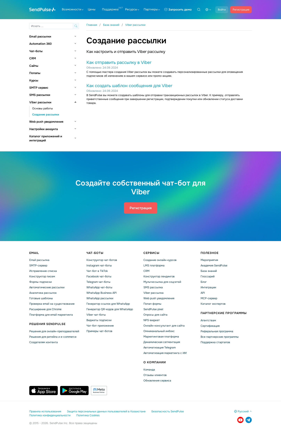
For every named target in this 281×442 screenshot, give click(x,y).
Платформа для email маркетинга (51, 314)
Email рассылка (39, 260)
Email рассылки (40, 36)
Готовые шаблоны (41, 298)
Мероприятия (209, 260)
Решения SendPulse (47, 324)
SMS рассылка (153, 287)
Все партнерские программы (220, 336)
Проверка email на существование (52, 303)
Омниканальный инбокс (159, 331)
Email (34, 253)
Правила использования (45, 411)
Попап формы (152, 303)
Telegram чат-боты (98, 282)
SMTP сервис (38, 88)
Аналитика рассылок (43, 293)
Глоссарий (207, 276)
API (203, 293)
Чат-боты (36, 51)
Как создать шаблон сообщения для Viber (129, 85)
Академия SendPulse (214, 265)
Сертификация (210, 326)
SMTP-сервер (38, 265)
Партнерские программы (224, 313)
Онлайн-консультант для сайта (164, 325)
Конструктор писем (42, 276)
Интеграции (208, 287)
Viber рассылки (40, 102)
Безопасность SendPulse (167, 411)
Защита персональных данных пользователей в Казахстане (106, 411)
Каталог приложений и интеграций (45, 138)
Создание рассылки (45, 114)
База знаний (209, 271)
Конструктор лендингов (159, 276)
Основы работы (42, 108)
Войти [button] (222, 9)
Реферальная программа (217, 331)
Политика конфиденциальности (49, 415)
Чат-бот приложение (100, 325)
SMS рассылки (39, 95)
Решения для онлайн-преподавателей (54, 331)
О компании (154, 362)
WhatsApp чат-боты (99, 287)
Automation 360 (40, 44)
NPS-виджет (151, 320)
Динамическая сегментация (161, 342)
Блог (204, 282)
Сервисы (151, 253)
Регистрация (241, 9)
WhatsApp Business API (101, 293)
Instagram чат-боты (99, 265)
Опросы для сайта (155, 314)
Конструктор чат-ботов (101, 260)
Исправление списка (43, 271)
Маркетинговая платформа (161, 336)
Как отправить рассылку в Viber (118, 62)
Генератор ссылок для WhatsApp (108, 303)
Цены (91, 9)
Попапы (34, 73)
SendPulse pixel (153, 309)
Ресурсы (132, 9)
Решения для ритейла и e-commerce (52, 336)
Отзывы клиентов (155, 375)
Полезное (210, 253)
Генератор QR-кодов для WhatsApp (109, 309)
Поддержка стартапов (215, 342)
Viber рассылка (153, 293)
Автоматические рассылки (46, 287)
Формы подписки (40, 282)
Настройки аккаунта (43, 129)
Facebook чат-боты (98, 276)
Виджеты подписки (98, 320)
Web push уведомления (46, 122)
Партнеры (152, 9)
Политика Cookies (88, 415)
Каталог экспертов (213, 303)
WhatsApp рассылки (99, 298)
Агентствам (208, 320)
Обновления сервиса (157, 380)
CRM (32, 58)
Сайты (33, 66)
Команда (149, 369)
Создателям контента (43, 342)
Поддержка (110, 9)
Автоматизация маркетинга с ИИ (165, 353)
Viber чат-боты (96, 314)
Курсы (33, 80)
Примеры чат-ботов (99, 331)
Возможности (72, 9)
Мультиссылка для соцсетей (162, 282)
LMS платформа (154, 265)
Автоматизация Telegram (159, 347)
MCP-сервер (209, 298)
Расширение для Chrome (45, 309)
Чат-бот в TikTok (97, 271)
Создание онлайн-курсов (160, 260)
